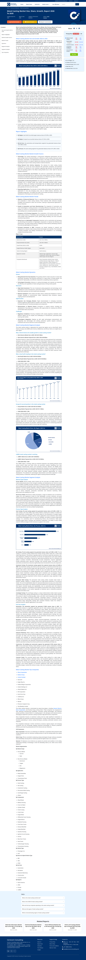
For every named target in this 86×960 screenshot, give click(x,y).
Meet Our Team (53, 947)
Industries (37, 4)
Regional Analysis (6, 46)
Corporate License (70, 44)
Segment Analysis (6, 49)
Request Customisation (45, 22)
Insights (39, 949)
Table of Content (29, 22)
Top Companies (5, 52)
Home (22, 4)
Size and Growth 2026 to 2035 (7, 30)
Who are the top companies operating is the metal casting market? (38, 905)
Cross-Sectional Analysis (69, 50)
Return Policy (52, 943)
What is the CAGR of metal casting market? (32, 901)
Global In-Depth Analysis (69, 38)
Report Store (29, 4)
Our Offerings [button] (55, 4)
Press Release (40, 947)
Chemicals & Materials (15, 8)
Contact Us (76, 0)
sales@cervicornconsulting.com (61, 0)
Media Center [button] (45, 4)
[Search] (68, 4)
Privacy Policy (52, 941)
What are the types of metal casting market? (32, 909)
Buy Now (74, 54)
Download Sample (14, 22)
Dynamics (4, 43)
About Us (70, 0)
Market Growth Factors (7, 37)
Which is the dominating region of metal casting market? (35, 912)
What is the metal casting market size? (31, 898)
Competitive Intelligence (68, 47)
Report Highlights (6, 34)
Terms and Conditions (54, 945)
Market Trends (5, 40)
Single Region (69, 42)
